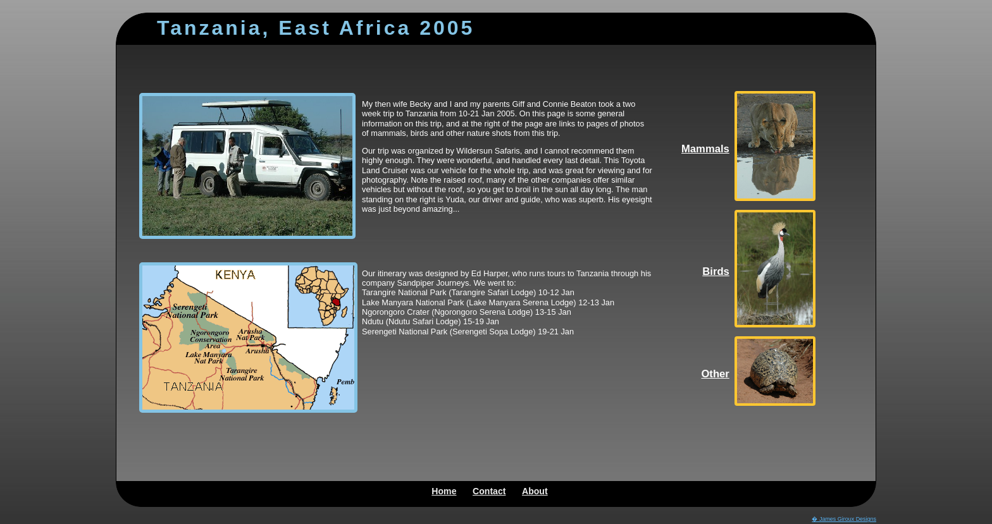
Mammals (705, 149)
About (535, 491)
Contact (489, 491)
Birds (715, 271)
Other (715, 374)
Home (443, 491)
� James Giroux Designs (844, 519)
